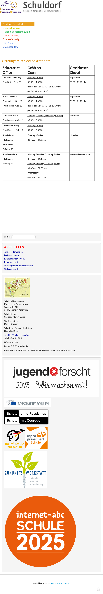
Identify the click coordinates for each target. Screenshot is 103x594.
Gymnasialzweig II (12, 39)
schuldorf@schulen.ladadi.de (16, 335)
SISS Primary (9, 43)
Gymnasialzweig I (11, 35)
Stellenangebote (11, 269)
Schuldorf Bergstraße (14, 24)
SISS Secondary (10, 46)
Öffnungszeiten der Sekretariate (26, 61)
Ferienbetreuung (11, 255)
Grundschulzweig (11, 27)
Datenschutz (65, 583)
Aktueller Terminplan (13, 252)
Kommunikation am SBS (14, 258)
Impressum (55, 583)
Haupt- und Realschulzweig (16, 31)
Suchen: (7, 237)
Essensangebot (11, 262)
